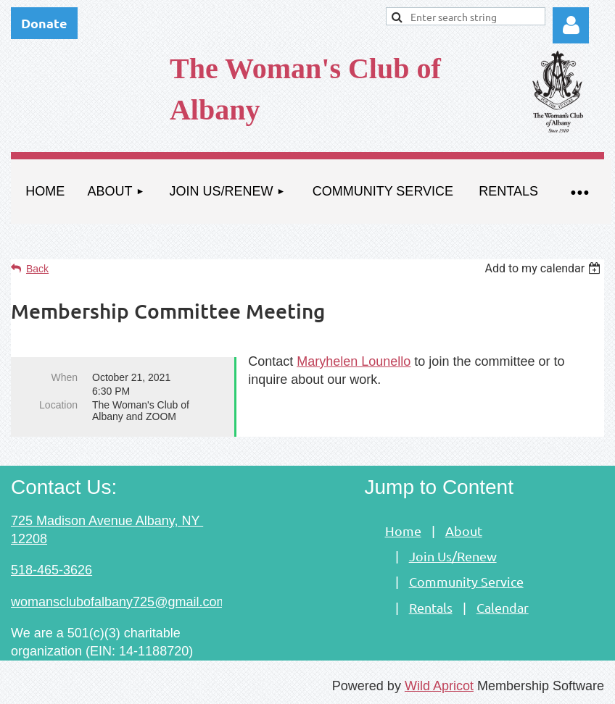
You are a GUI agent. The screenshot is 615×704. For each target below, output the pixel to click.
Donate (44, 22)
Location (58, 405)
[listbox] (544, 268)
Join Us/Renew (453, 555)
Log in (571, 25)
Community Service (466, 581)
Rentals (431, 607)
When (64, 377)
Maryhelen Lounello (353, 361)
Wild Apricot (439, 686)
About (463, 530)
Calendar (502, 607)
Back (37, 269)
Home (403, 530)
